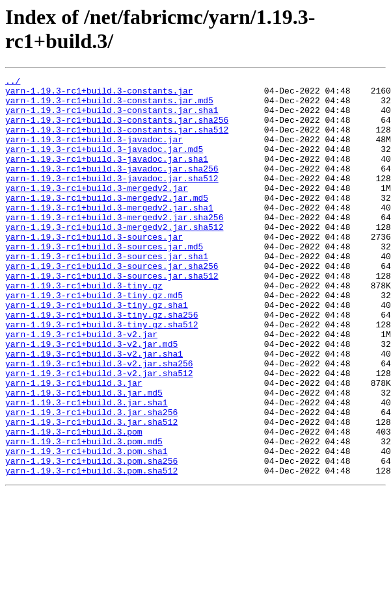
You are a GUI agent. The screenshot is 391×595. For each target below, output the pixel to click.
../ (12, 82)
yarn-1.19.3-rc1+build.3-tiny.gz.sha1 (96, 351)
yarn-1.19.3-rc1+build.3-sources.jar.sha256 (112, 304)
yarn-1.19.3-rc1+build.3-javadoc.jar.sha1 (106, 176)
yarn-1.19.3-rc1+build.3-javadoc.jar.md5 (104, 164)
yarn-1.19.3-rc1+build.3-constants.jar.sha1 (112, 117)
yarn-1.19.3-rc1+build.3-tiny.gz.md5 (94, 340)
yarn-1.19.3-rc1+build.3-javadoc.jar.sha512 (112, 199)
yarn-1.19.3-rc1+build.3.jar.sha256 (91, 480)
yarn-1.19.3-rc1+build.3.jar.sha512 (91, 492)
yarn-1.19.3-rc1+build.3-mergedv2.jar (96, 211)
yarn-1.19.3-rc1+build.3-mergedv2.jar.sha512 (114, 258)
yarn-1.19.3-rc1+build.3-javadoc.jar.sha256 (112, 188)
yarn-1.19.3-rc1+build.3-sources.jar (94, 269)
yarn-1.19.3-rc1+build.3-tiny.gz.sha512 (101, 375)
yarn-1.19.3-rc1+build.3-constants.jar (99, 94)
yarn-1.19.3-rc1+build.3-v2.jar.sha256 (99, 421)
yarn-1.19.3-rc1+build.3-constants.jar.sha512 (116, 141)
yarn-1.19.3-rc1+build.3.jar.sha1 (86, 468)
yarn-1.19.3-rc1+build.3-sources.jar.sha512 (112, 316)
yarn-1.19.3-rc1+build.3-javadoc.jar (94, 152)
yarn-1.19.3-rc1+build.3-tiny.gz (84, 328)
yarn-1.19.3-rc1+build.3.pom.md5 (84, 515)
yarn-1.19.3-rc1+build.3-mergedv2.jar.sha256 (114, 246)
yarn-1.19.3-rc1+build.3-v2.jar (81, 386)
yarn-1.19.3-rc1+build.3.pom (73, 503)
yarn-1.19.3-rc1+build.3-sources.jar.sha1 (106, 293)
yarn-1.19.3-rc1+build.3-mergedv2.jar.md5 (106, 223)
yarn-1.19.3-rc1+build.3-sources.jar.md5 (104, 281)
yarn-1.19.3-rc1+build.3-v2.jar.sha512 (99, 433)
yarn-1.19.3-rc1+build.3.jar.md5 (84, 456)
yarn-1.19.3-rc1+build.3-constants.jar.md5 (109, 106)
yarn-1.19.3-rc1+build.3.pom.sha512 (91, 550)
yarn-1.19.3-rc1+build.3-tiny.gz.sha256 (101, 363)
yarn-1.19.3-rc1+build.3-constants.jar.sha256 (116, 129)
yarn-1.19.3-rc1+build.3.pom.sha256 (91, 538)
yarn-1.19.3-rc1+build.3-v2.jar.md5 (91, 398)
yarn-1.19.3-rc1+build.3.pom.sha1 (86, 527)
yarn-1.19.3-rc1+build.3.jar (73, 445)
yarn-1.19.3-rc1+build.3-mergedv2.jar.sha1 (109, 234)
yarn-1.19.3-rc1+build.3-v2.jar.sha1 (94, 410)
